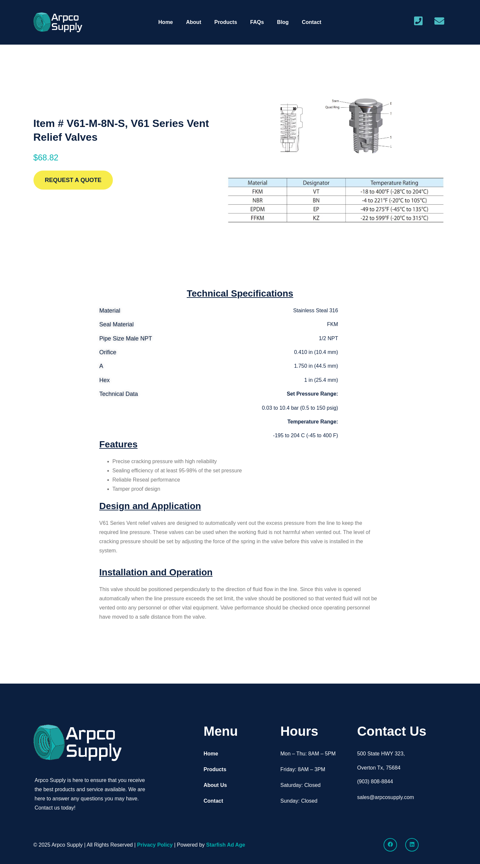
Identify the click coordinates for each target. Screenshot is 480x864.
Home (165, 22)
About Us (215, 785)
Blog (283, 22)
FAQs (257, 22)
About (193, 22)
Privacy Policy (155, 845)
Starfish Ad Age (225, 845)
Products (225, 22)
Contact (312, 22)
